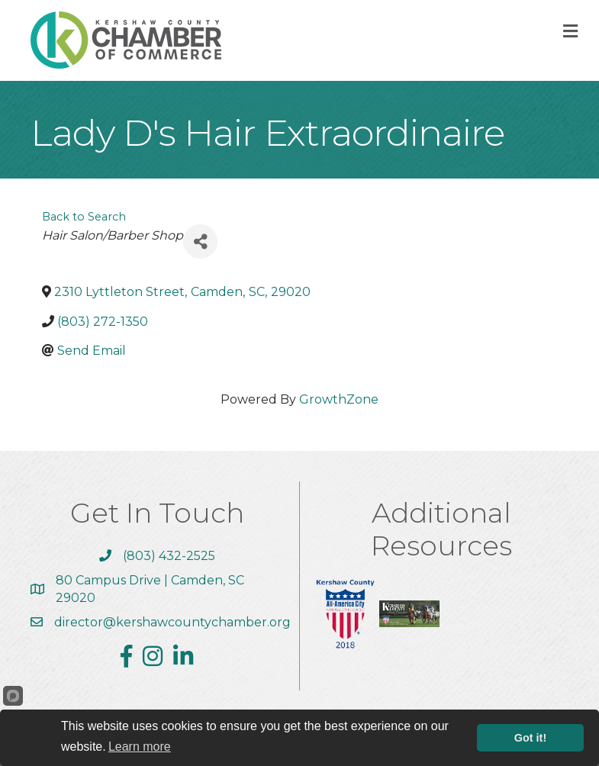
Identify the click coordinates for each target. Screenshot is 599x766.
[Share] (200, 241)
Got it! (530, 738)
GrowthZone (338, 399)
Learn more (139, 746)
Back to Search (84, 217)
